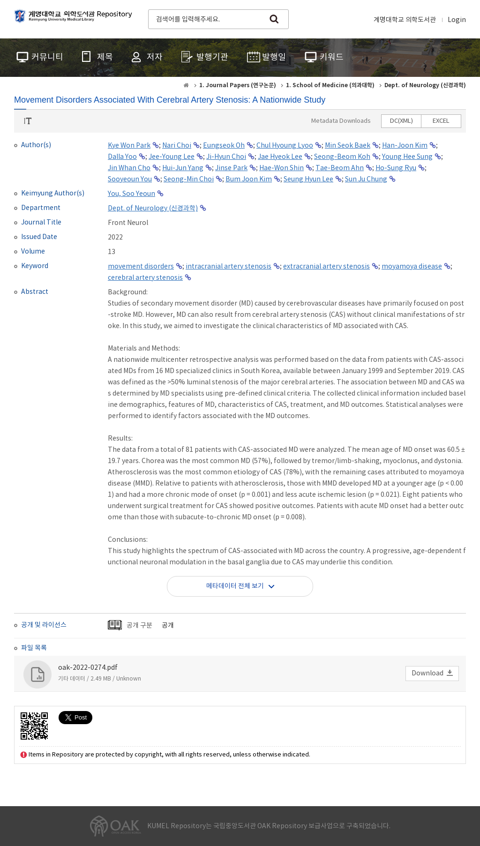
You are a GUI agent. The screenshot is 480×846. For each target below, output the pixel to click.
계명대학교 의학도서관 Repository (75, 18)
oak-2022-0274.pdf (88, 668)
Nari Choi (176, 146)
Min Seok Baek (347, 146)
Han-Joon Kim (405, 146)
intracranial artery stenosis (228, 266)
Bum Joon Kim (248, 179)
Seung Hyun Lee (308, 179)
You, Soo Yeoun (131, 194)
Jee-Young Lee (172, 157)
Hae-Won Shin (281, 168)
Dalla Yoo (122, 157)
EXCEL (441, 121)
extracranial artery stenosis (326, 266)
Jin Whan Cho (129, 168)
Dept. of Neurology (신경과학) (153, 208)
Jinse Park (231, 168)
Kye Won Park (129, 146)
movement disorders (141, 266)
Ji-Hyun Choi (226, 157)
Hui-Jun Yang (182, 168)
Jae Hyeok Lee (280, 157)
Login (457, 20)
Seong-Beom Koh (342, 157)
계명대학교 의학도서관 (405, 20)
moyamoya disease (412, 266)
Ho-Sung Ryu (395, 168)
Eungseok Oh (224, 146)
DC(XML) (401, 121)
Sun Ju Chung (366, 179)
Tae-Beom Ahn (339, 168)
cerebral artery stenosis (145, 278)
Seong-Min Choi (189, 179)
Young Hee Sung (407, 157)
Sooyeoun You (130, 179)
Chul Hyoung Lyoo (284, 146)
